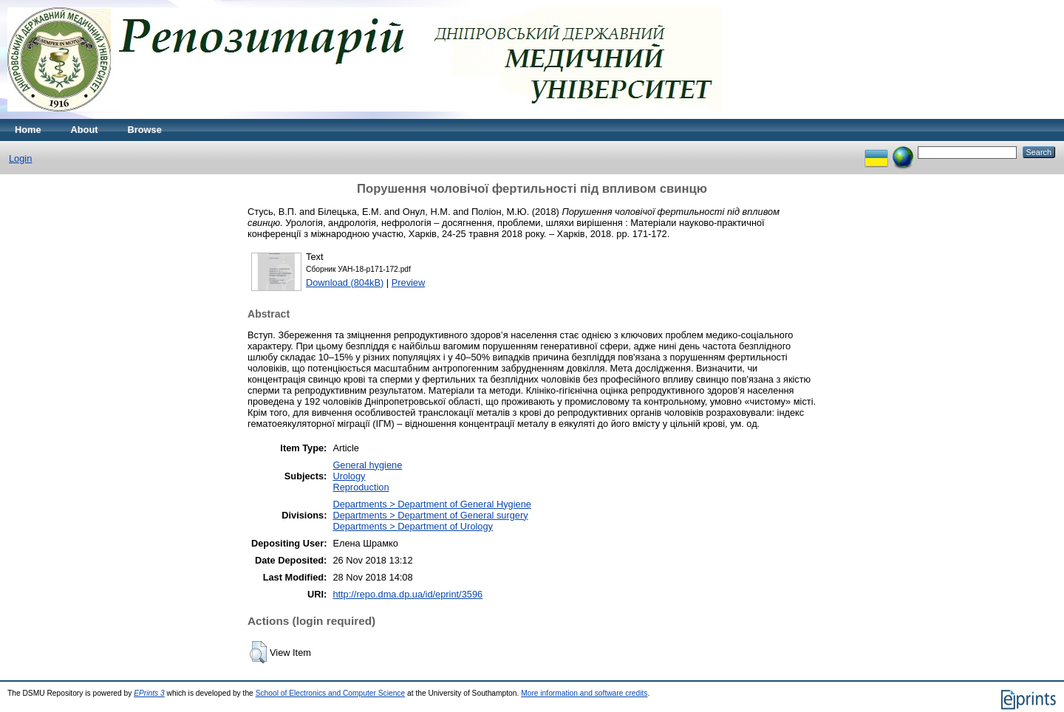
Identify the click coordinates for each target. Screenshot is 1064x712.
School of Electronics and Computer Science (331, 693)
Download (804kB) (344, 282)
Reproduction (360, 487)
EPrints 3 (149, 693)
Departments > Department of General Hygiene (431, 504)
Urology (348, 476)
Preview (409, 282)
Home (28, 129)
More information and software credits (584, 693)
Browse (145, 129)
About (84, 129)
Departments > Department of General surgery (430, 515)
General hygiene (367, 464)
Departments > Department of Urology (412, 526)
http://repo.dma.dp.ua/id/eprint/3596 (407, 594)
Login (20, 158)
